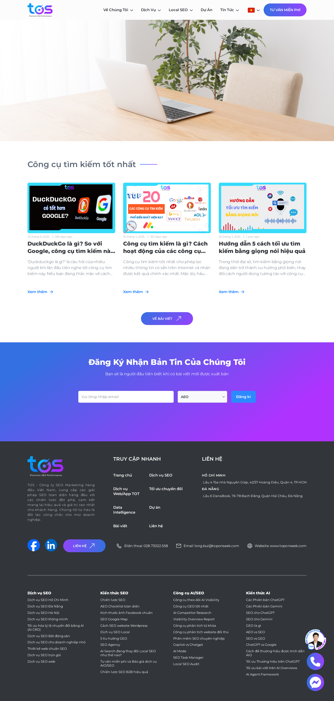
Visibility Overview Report (194, 619)
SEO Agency (110, 645)
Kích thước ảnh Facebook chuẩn (126, 613)
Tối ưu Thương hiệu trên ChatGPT (273, 661)
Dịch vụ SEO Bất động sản (49, 636)
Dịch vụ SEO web (41, 661)
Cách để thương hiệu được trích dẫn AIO (275, 653)
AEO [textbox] (185, 397)
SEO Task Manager (188, 657)
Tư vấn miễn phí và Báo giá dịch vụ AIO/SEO (128, 663)
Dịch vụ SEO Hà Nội (43, 613)
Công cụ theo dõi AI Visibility (196, 600)
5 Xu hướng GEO (113, 638)
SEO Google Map (114, 619)
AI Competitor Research (192, 613)
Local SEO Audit (186, 664)
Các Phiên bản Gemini (264, 606)
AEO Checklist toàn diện (119, 606)
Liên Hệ (84, 546)
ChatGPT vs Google (261, 645)
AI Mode (179, 651)
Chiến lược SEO (112, 600)
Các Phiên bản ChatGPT (265, 600)
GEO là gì (253, 625)
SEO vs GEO (255, 638)
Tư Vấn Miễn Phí (285, 10)
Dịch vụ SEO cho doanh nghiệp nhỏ (56, 642)
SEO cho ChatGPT (260, 613)
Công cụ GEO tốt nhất (190, 606)
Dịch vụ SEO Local (115, 632)
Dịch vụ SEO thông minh (48, 619)
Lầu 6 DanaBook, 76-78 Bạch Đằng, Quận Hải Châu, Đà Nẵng (253, 496)
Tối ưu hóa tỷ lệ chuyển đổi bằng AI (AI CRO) (56, 627)
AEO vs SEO (255, 632)
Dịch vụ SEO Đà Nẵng (45, 606)
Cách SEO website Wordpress (123, 625)
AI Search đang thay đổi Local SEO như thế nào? (128, 653)
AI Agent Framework (262, 674)
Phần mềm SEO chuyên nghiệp (199, 638)
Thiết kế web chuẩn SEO (47, 649)
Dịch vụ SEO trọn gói (44, 655)
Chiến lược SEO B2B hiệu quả (124, 672)
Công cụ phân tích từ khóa (194, 625)
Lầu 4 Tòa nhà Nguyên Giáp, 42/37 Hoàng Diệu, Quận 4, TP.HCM (254, 482)
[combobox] (202, 397)
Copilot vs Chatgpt (188, 645)
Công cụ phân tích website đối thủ (201, 632)
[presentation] (116, 416)
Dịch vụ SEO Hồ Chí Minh (48, 600)
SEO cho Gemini (259, 619)
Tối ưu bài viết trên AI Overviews (271, 668)
